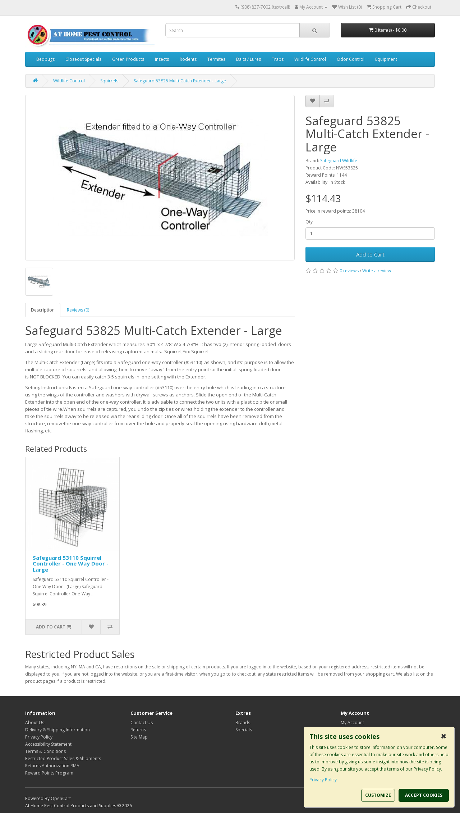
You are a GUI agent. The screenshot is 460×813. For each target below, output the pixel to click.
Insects (162, 59)
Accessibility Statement (48, 744)
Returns (138, 730)
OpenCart (61, 798)
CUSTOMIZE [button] (378, 795)
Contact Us (141, 722)
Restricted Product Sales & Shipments (63, 758)
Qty (309, 222)
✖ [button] (444, 736)
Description (43, 310)
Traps (278, 59)
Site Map (139, 737)
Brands (242, 722)
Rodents (188, 59)
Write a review (376, 271)
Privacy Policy (38, 737)
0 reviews (349, 271)
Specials (243, 730)
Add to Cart (370, 254)
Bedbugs (45, 59)
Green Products (128, 59)
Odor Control (350, 59)
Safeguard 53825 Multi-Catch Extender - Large (180, 81)
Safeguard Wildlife (338, 161)
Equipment (386, 59)
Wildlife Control (310, 59)
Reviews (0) (78, 310)
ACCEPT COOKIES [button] (423, 795)
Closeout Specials (83, 59)
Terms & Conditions (45, 751)
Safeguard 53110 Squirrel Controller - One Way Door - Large (71, 563)
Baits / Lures (248, 59)
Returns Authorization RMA (52, 766)
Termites (216, 59)
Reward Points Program (49, 773)
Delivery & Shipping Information (57, 730)
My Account (352, 722)
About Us (34, 722)
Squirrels (109, 81)
